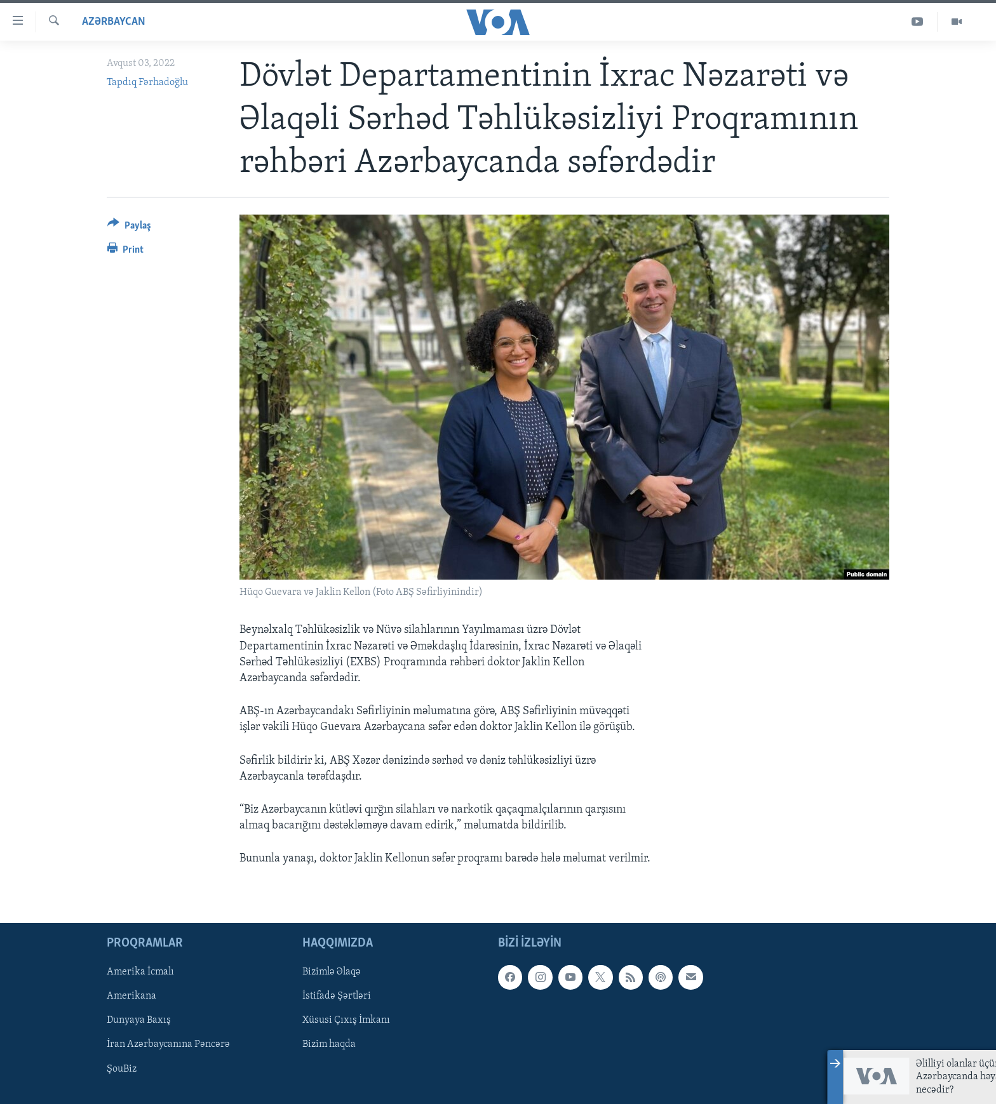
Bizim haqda (329, 1045)
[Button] (129, 228)
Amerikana (131, 997)
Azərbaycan (113, 22)
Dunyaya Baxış (139, 1021)
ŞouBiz (122, 1069)
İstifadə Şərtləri (336, 997)
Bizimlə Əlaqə (331, 973)
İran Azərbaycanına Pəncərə (168, 1045)
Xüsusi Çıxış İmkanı (346, 1021)
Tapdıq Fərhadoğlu (147, 82)
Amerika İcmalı (140, 973)
